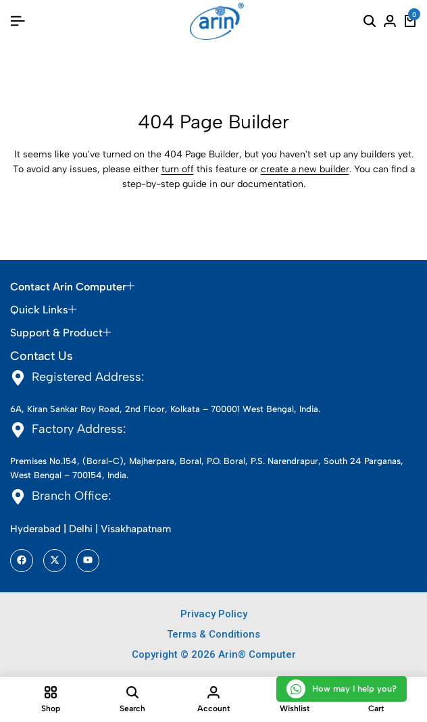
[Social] (21, 560)
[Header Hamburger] (17, 21)
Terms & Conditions (213, 634)
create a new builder (305, 169)
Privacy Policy (213, 614)
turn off (177, 169)
